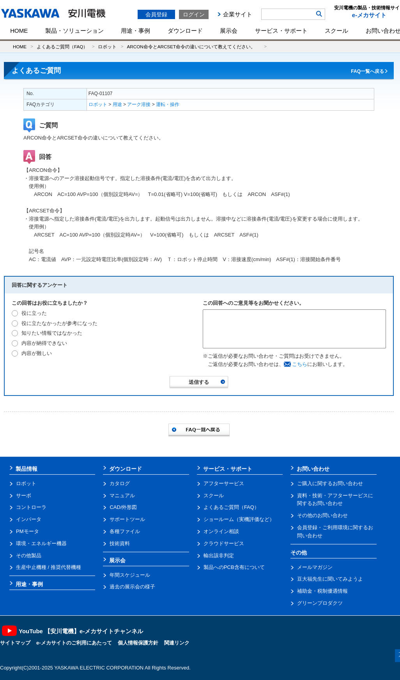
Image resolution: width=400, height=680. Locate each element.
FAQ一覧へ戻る (367, 71)
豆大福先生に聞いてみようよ (330, 579)
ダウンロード (185, 30)
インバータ (28, 519)
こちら (299, 364)
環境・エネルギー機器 (41, 543)
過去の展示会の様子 (132, 587)
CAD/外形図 (123, 507)
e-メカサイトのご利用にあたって (74, 643)
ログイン (194, 14)
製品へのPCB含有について (234, 567)
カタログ (120, 483)
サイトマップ (15, 643)
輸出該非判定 (219, 555)
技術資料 (120, 543)
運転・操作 (167, 104)
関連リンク (176, 643)
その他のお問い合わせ (322, 515)
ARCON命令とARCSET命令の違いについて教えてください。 (193, 46)
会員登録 (156, 14)
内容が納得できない (44, 343)
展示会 (228, 30)
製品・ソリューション (74, 30)
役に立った (34, 313)
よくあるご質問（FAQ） (62, 46)
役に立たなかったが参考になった (59, 323)
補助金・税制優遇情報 (322, 591)
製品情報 (26, 469)
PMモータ (27, 531)
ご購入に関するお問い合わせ (330, 483)
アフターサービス (224, 483)
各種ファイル (125, 531)
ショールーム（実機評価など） (239, 519)
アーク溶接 (138, 104)
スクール (336, 30)
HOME (19, 30)
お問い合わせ (313, 469)
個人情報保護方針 (138, 643)
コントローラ (31, 507)
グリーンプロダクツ (320, 603)
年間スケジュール (130, 575)
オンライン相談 (221, 531)
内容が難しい (36, 353)
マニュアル (122, 495)
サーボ (23, 495)
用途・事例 (135, 30)
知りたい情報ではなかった (51, 333)
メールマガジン (315, 567)
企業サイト (237, 14)
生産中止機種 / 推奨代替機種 (48, 567)
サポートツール (127, 519)
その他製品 (28, 555)
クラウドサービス (224, 543)
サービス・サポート (281, 30)
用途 (117, 104)
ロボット (107, 46)
